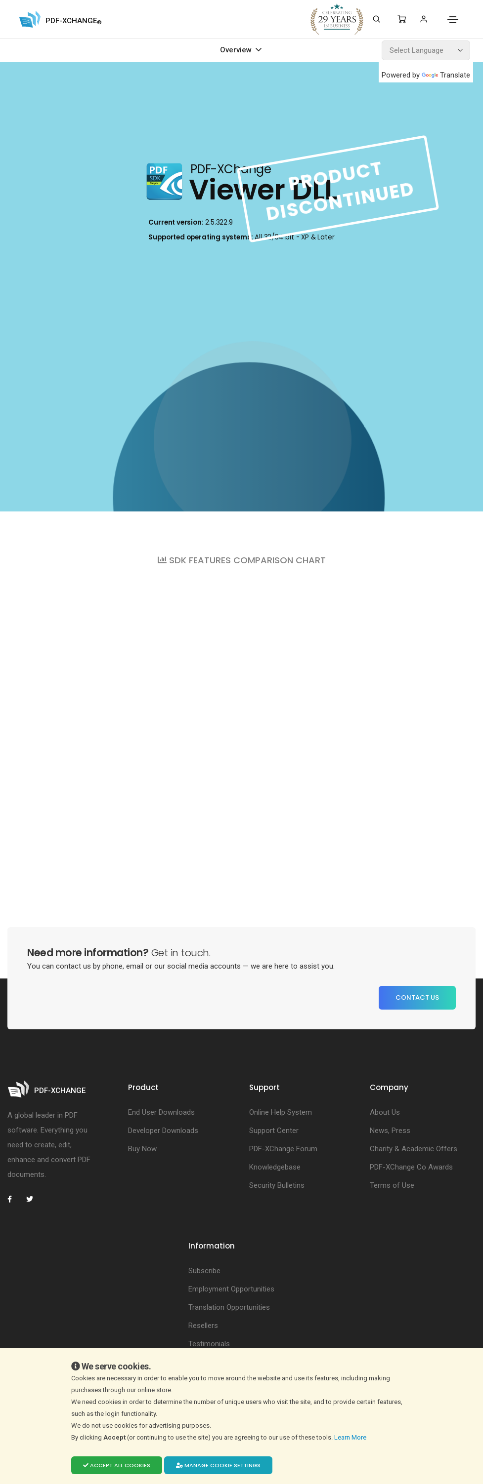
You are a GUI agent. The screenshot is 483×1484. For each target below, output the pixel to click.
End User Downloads (161, 1112)
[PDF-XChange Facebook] (14, 1199)
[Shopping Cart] (401, 19)
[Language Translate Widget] (426, 50)
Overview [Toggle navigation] (237, 50)
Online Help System (280, 1112)
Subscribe (204, 1270)
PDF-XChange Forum (283, 1148)
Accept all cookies (116, 1465)
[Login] (423, 19)
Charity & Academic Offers (413, 1148)
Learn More (351, 1437)
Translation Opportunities (229, 1307)
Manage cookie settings (218, 1465)
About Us (385, 1112)
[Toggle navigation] (452, 19)
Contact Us (417, 997)
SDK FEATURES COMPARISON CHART (242, 560)
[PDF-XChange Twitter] (33, 1199)
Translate (446, 75)
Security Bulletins (277, 1185)
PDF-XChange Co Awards (411, 1167)
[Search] (376, 19)
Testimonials (209, 1343)
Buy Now (142, 1148)
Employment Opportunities (231, 1289)
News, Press (390, 1130)
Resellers (203, 1325)
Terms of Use (392, 1185)
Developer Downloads (163, 1130)
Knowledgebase (275, 1167)
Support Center (274, 1130)
